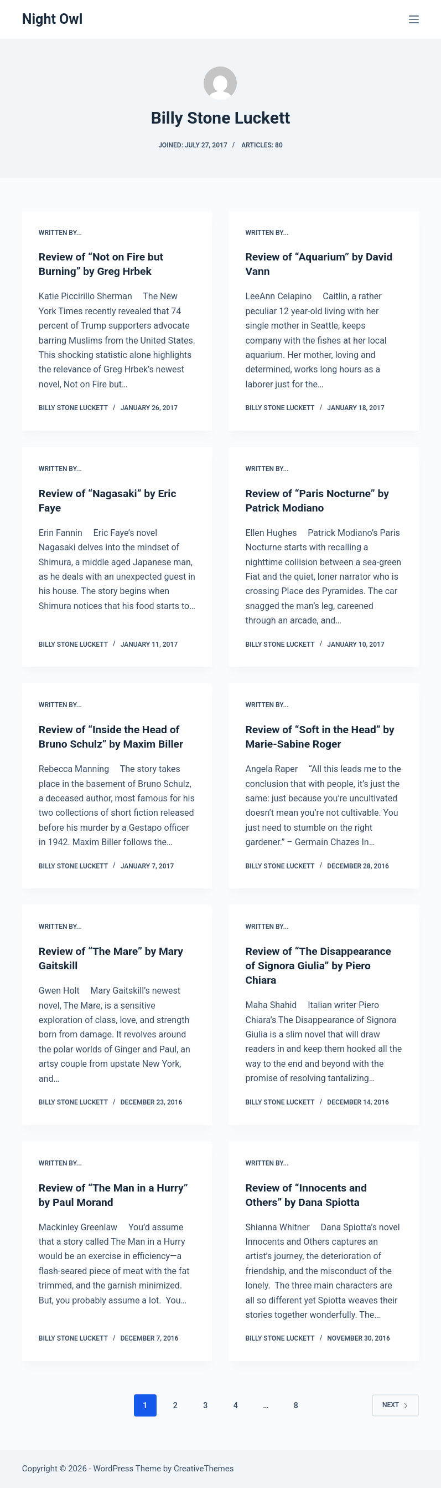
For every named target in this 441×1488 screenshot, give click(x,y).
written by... (60, 233)
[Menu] (414, 19)
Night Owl (52, 19)
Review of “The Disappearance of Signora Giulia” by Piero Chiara (321, 965)
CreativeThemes (204, 1469)
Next (395, 1405)
